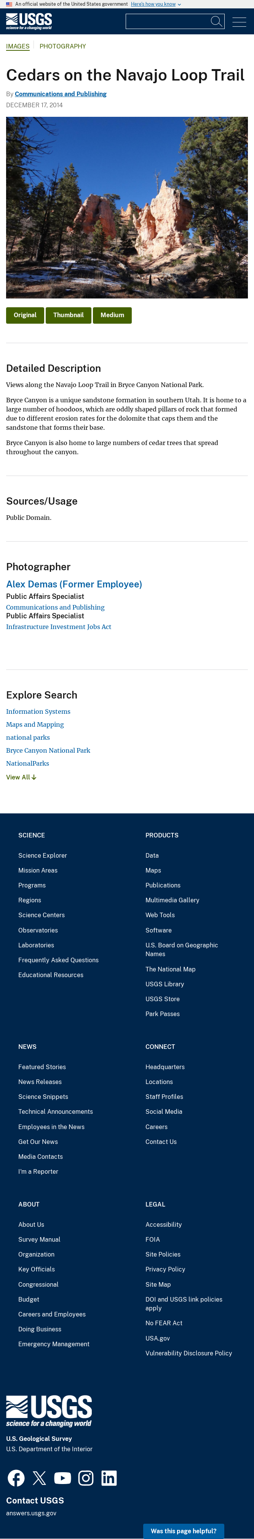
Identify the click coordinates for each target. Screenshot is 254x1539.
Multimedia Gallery (172, 900)
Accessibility (163, 1224)
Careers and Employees (52, 1314)
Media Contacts (40, 1156)
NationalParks (27, 763)
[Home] (29, 28)
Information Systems (38, 711)
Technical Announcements (55, 1111)
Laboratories (36, 945)
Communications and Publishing (61, 94)
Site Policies (163, 1254)
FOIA (152, 1239)
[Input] (175, 21)
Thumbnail (68, 315)
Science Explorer (42, 855)
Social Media (163, 1111)
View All (21, 777)
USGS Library (164, 984)
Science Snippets (43, 1096)
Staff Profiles (164, 1096)
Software (158, 930)
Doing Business (39, 1329)
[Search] (217, 21)
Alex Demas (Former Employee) (74, 584)
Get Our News (38, 1141)
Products (162, 835)
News (27, 1046)
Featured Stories (42, 1067)
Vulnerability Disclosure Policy (188, 1353)
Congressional (38, 1284)
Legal (155, 1204)
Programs (32, 885)
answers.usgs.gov (31, 1513)
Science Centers (41, 915)
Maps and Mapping (35, 724)
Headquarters (165, 1067)
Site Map (158, 1284)
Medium (112, 315)
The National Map (170, 969)
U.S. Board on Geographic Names (181, 950)
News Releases (40, 1082)
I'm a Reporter (38, 1171)
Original (25, 315)
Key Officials (36, 1269)
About (29, 1204)
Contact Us (161, 1141)
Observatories (38, 930)
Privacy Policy (165, 1269)
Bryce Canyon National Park (48, 750)
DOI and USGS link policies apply (183, 1304)
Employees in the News (51, 1127)
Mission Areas (38, 870)
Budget (28, 1299)
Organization (36, 1254)
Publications (163, 885)
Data (152, 855)
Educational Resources (50, 975)
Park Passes (162, 1014)
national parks (28, 737)
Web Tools (160, 915)
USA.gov (157, 1338)
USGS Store (162, 999)
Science (31, 835)
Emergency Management (53, 1344)
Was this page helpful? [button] (184, 1531)
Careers (156, 1127)
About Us (31, 1224)
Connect (160, 1046)
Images (18, 46)
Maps (153, 870)
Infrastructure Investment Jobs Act (59, 627)
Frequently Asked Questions (58, 960)
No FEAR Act (163, 1323)
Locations (159, 1082)
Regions (29, 900)
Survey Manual (39, 1239)
